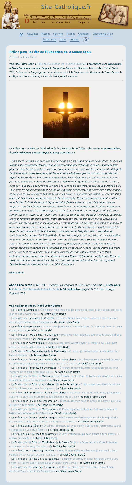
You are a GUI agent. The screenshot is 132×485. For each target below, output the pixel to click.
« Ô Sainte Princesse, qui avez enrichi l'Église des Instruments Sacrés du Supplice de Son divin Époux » (65, 428)
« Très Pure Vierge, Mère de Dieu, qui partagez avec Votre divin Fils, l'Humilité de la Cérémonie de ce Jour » (65, 395)
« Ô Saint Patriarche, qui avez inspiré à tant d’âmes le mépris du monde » (64, 436)
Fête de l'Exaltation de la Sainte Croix (59, 64)
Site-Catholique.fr (66, 7)
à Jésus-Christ (28, 57)
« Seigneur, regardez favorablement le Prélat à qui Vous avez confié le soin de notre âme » (63, 345)
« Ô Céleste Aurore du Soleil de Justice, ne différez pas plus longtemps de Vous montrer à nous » (65, 361)
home (21, 34)
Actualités (32, 34)
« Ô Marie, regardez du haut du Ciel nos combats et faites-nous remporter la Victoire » (63, 411)
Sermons (58, 34)
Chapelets (84, 34)
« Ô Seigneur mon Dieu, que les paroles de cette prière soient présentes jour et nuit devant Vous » (65, 312)
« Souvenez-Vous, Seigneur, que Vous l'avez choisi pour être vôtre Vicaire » (65, 337)
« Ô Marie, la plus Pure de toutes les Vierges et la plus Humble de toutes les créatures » (65, 378)
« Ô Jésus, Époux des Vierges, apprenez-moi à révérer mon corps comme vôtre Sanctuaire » (63, 320)
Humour (74, 39)
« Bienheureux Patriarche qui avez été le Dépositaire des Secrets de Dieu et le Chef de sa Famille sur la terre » (63, 419)
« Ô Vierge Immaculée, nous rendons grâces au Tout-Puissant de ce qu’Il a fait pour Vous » (64, 370)
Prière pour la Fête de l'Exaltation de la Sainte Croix (50, 52)
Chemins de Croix (103, 34)
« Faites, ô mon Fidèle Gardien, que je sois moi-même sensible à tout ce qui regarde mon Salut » (63, 452)
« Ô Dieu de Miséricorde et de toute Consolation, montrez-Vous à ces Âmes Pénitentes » (61, 469)
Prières (71, 34)
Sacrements (49, 39)
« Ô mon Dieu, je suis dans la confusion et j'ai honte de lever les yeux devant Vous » (65, 328)
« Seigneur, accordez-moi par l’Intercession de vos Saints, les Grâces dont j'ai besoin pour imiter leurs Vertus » (63, 461)
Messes (46, 34)
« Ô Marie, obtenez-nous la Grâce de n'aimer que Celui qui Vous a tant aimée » (65, 403)
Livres (62, 39)
